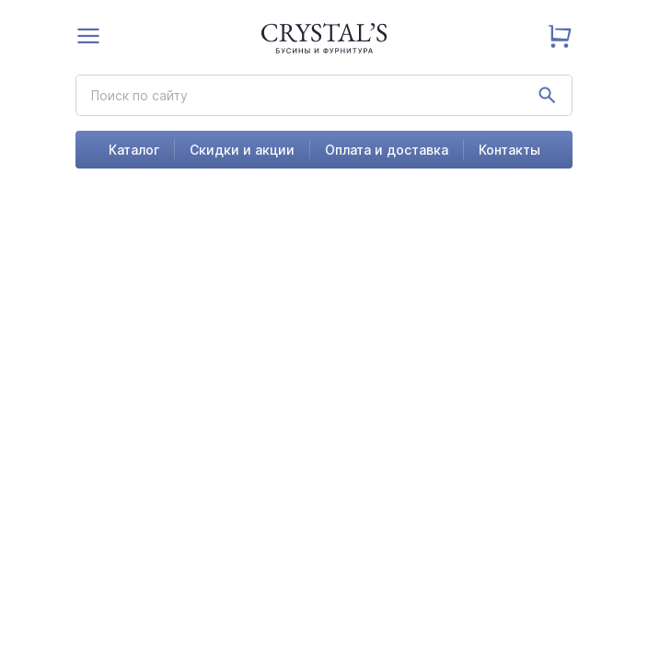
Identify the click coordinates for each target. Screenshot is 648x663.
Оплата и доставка (386, 149)
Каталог (134, 149)
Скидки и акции (242, 149)
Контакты (509, 149)
